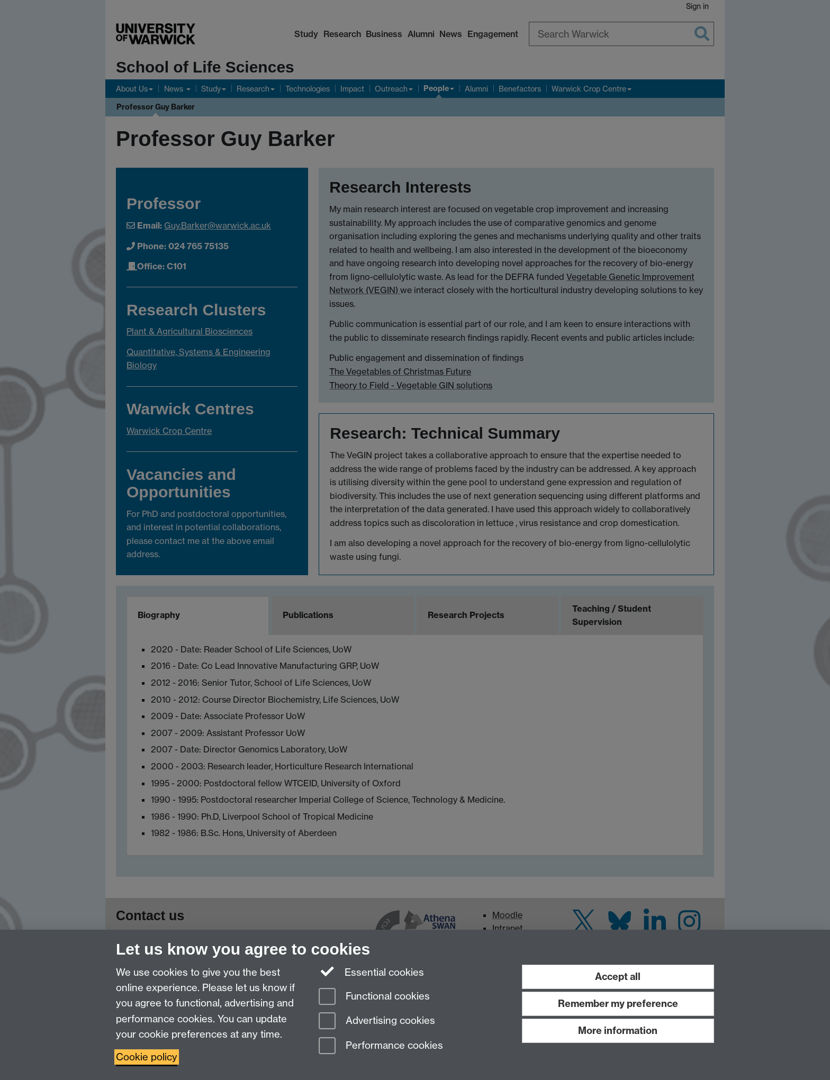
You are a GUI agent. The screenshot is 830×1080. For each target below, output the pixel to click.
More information (617, 1030)
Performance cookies (381, 1046)
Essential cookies (371, 971)
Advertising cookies (377, 1021)
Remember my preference (618, 1003)
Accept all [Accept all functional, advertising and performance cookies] (617, 976)
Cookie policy (146, 1057)
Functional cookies (374, 997)
